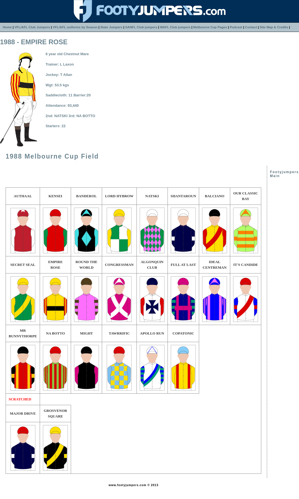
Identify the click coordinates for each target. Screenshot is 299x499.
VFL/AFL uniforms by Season (75, 27)
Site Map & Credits (274, 27)
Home (7, 27)
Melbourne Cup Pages (210, 27)
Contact (251, 27)
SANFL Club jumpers (141, 27)
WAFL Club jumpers (175, 27)
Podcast (236, 27)
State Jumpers (111, 27)
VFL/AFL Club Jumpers (32, 27)
